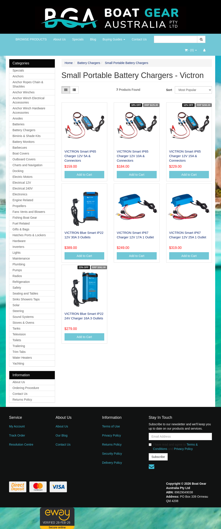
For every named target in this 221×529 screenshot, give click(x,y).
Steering (18, 311)
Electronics (20, 194)
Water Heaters (22, 357)
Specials (78, 39)
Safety (17, 287)
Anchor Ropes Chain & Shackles (28, 84)
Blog (93, 39)
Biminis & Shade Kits (27, 136)
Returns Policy (22, 399)
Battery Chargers (24, 130)
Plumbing (19, 264)
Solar (16, 305)
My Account (17, 426)
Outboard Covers (24, 159)
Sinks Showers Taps (26, 299)
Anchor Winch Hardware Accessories (29, 110)
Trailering (19, 346)
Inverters (18, 247)
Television (19, 334)
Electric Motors (23, 176)
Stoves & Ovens (23, 322)
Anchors (18, 76)
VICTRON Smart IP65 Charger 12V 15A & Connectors (185, 156)
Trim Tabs (19, 352)
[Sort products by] (193, 90)
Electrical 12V (22, 182)
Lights (17, 252)
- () (191, 50)
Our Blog (62, 435)
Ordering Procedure (26, 388)
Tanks (17, 328)
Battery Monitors (24, 141)
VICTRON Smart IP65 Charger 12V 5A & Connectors (80, 156)
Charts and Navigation (28, 165)
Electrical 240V (23, 188)
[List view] (74, 90)
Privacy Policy (111, 435)
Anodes (18, 118)
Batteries (18, 124)
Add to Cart (84, 174)
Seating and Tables (25, 293)
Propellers (19, 206)
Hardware (19, 241)
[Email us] (151, 466)
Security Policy (112, 453)
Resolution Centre (21, 444)
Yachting (18, 363)
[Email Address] (180, 436)
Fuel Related (21, 223)
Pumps (17, 270)
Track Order (17, 435)
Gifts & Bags (21, 229)
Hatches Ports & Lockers (29, 235)
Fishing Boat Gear (25, 217)
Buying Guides (114, 39)
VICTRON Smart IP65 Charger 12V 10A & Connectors (132, 156)
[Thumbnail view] (66, 90)
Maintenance (21, 258)
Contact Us (139, 39)
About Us (59, 39)
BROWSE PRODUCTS (31, 39)
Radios (17, 276)
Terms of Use (111, 426)
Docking (18, 171)
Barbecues (20, 147)
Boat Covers (21, 153)
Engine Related (23, 200)
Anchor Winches (24, 92)
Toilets (17, 340)
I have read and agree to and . (173, 447)
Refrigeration (21, 282)
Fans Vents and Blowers (29, 212)
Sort (169, 90)
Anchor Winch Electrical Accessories (28, 100)
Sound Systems (23, 317)
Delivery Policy (112, 462)
